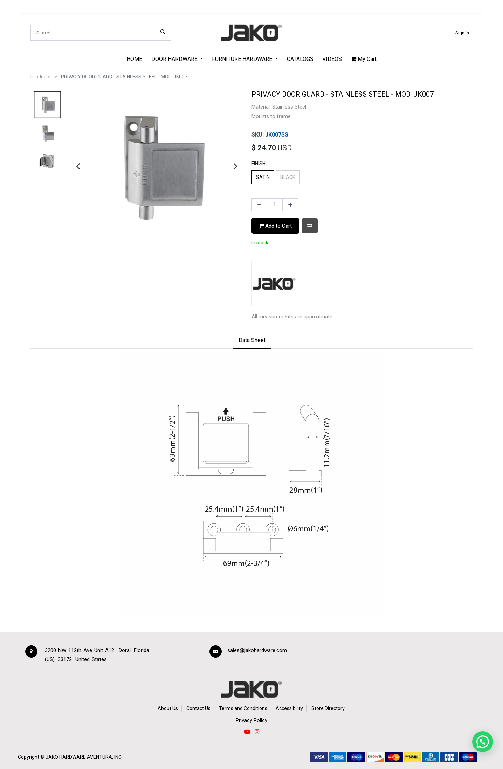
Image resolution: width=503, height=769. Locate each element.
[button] (310, 225)
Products (40, 76)
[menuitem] (134, 59)
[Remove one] (259, 205)
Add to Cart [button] (275, 226)
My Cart (364, 59)
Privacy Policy (251, 720)
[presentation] (78, 166)
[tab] (252, 341)
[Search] (163, 31)
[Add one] (290, 205)
